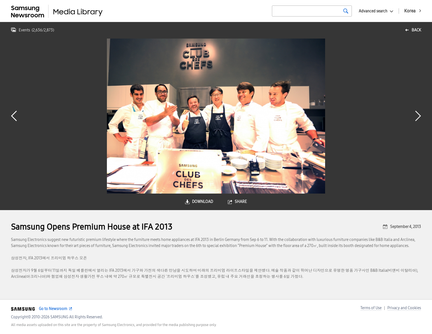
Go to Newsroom (53, 308)
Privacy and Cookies (404, 308)
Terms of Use (371, 308)
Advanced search (373, 11)
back (416, 30)
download (202, 201)
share (241, 201)
